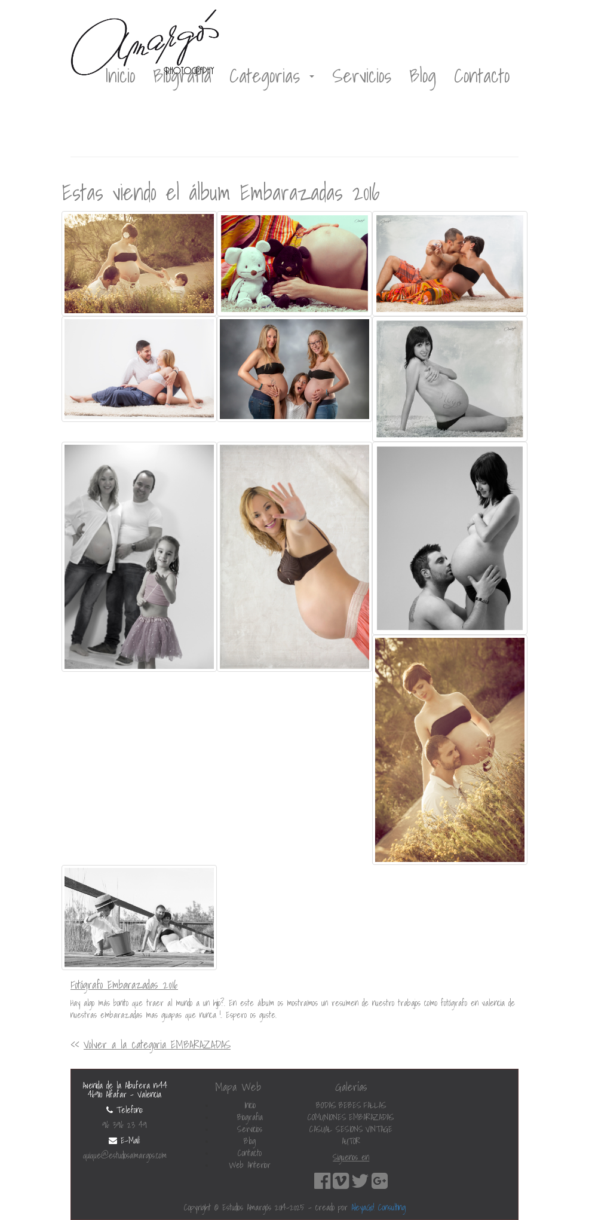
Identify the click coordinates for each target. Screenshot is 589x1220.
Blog (422, 75)
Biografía (182, 75)
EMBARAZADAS (371, 1117)
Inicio (120, 75)
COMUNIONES (327, 1117)
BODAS (326, 1105)
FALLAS (375, 1105)
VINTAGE (379, 1129)
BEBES (350, 1105)
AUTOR (351, 1141)
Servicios (361, 75)
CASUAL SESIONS (336, 1129)
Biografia (250, 1117)
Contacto (482, 75)
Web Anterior (250, 1165)
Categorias (271, 75)
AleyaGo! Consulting (378, 1207)
